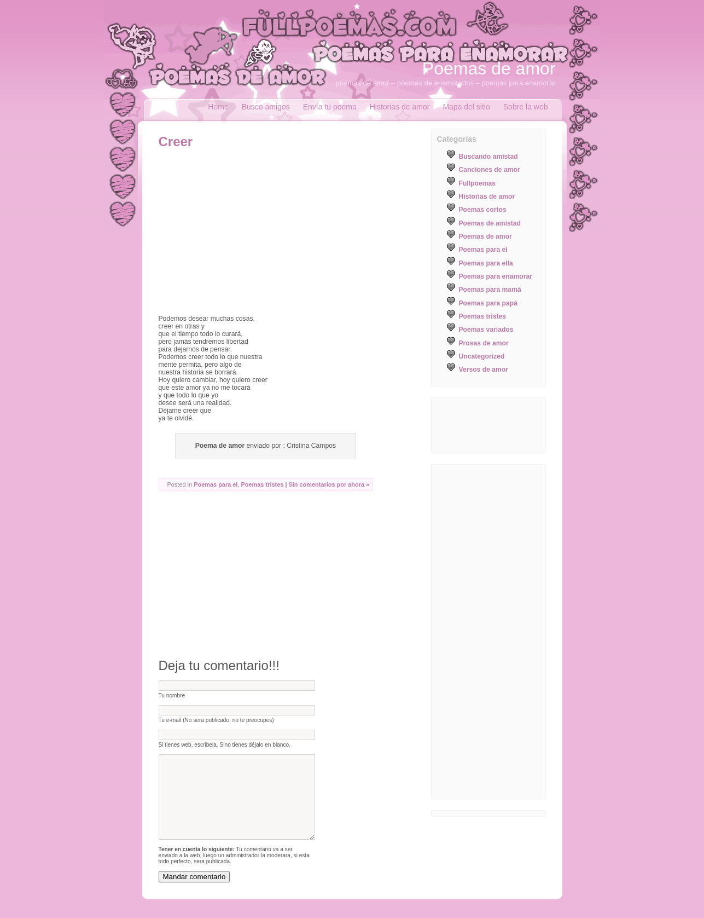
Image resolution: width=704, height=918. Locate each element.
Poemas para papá (488, 303)
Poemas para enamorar (495, 276)
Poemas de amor (489, 68)
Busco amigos (266, 106)
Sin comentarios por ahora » (328, 484)
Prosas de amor (484, 343)
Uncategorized (482, 356)
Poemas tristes (262, 484)
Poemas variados (486, 329)
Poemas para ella (486, 263)
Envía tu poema (330, 106)
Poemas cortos (483, 209)
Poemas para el (215, 484)
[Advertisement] (250, 231)
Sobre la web (525, 106)
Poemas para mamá (490, 289)
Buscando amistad (488, 156)
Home (218, 106)
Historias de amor (400, 106)
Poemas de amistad (490, 223)
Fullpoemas (477, 183)
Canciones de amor (489, 170)
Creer (176, 141)
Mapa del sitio (466, 106)
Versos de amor (484, 369)
